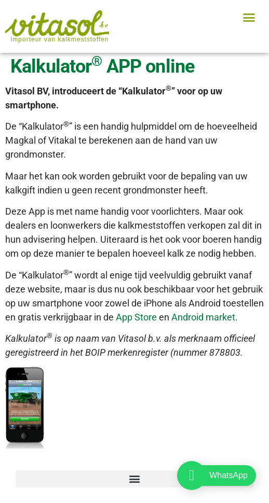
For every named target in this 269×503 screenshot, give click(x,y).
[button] (249, 17)
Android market (203, 317)
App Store (136, 317)
